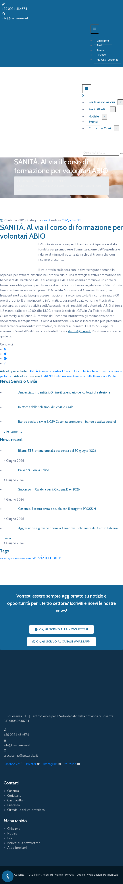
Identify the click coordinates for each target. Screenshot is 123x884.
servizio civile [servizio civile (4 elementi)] (47, 557)
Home (21, 181)
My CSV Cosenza (107, 60)
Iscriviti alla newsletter (23, 843)
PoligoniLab (110, 875)
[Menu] (120, 102)
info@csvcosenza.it (15, 18)
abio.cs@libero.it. (79, 331)
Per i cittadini (98, 109)
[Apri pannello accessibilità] (8, 876)
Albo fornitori (17, 848)
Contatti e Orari (100, 128)
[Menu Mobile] (94, 29)
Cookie (81, 875)
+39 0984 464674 (14, 9)
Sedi (99, 45)
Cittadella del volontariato (26, 810)
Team (100, 50)
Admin (59, 875)
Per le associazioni (102, 102)
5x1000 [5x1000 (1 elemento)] (3, 559)
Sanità (60, 181)
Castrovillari (15, 800)
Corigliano (14, 796)
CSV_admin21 (71, 220)
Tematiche (46, 181)
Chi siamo (103, 41)
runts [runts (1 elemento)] (28, 559)
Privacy (101, 55)
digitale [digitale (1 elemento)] (11, 559)
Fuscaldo (13, 805)
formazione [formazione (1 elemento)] (20, 559)
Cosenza (13, 791)
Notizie (94, 116)
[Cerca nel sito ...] (101, 153)
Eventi (93, 122)
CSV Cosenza (16, 875)
